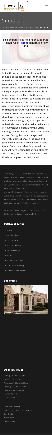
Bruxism (9, 255)
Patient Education (19, 28)
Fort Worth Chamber (12, 407)
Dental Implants (12, 235)
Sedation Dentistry (13, 245)
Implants (34, 28)
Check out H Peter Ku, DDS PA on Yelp (18, 410)
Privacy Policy (9, 418)
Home (5, 28)
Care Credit (8, 414)
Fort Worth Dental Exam (15, 270)
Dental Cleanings (12, 250)
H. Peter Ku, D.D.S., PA (12, 174)
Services (9, 230)
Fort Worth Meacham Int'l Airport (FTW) (33, 177)
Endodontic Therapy (14, 260)
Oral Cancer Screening (14, 265)
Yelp (26, 214)
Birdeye (35, 214)
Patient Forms (9, 421)
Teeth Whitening (12, 240)
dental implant (14, 157)
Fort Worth (8, 177)
